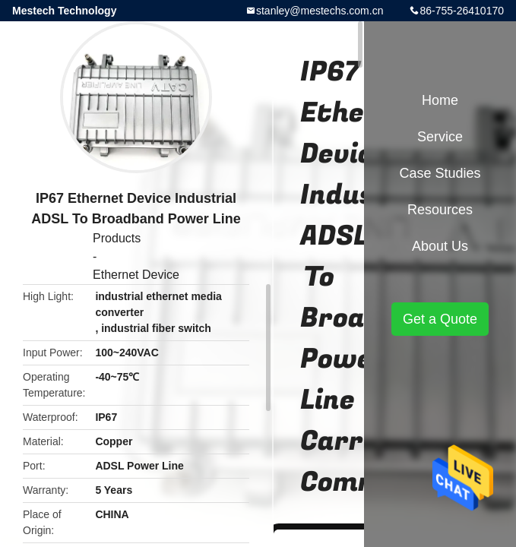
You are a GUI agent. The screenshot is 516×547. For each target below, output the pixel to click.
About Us (440, 246)
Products (117, 238)
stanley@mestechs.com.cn (320, 11)
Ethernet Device (136, 274)
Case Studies (439, 173)
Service (440, 136)
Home (440, 100)
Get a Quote (440, 319)
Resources (440, 209)
